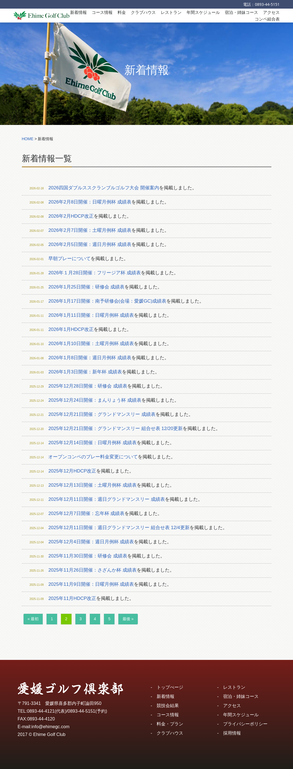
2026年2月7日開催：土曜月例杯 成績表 (89, 230)
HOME (28, 139)
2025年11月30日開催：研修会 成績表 (87, 556)
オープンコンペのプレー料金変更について (93, 456)
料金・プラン (170, 724)
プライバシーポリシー (245, 724)
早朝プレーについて (69, 258)
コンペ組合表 (267, 19)
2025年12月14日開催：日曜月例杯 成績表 (92, 442)
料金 (122, 12)
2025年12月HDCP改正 (72, 471)
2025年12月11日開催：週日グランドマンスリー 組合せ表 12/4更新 (118, 527)
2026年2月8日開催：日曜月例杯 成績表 (89, 202)
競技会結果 (168, 705)
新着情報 (78, 12)
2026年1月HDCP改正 (70, 329)
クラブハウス (143, 12)
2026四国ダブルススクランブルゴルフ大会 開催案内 (103, 187)
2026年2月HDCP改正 (70, 216)
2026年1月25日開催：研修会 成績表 (86, 287)
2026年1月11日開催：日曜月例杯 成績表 (91, 315)
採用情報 (232, 733)
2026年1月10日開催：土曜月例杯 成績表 (91, 343)
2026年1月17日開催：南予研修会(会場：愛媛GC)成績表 (107, 301)
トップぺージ (170, 687)
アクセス (271, 12)
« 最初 (33, 619)
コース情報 (102, 12)
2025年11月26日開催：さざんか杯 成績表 (92, 570)
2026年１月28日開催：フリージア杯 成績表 (94, 272)
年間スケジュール (203, 12)
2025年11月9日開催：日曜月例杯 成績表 (91, 584)
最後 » (128, 619)
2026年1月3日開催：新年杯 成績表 (85, 372)
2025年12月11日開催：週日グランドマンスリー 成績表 (106, 499)
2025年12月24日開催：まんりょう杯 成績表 (94, 400)
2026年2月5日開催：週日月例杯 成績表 (89, 244)
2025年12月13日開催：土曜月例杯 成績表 (92, 485)
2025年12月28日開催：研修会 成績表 (87, 386)
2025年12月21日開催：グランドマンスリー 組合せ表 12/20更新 (115, 428)
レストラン (171, 12)
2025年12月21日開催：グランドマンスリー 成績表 (101, 414)
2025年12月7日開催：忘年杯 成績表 (86, 513)
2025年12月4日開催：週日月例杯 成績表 (91, 541)
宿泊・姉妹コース (241, 12)
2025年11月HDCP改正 (72, 598)
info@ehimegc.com (50, 726)
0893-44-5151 (267, 4)
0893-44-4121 (41, 711)
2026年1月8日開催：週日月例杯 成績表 (89, 357)
